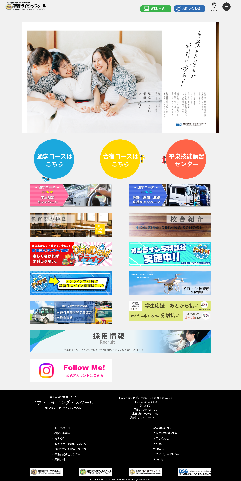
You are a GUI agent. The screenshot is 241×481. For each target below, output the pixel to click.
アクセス (156, 444)
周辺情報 (57, 459)
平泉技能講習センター (65, 454)
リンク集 (156, 459)
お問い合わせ (159, 438)
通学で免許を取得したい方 (68, 444)
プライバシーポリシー (164, 454)
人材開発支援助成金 (163, 433)
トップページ (60, 428)
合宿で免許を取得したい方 (68, 449)
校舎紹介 (57, 438)
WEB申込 (156, 449)
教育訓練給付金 (160, 428)
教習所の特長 (60, 433)
